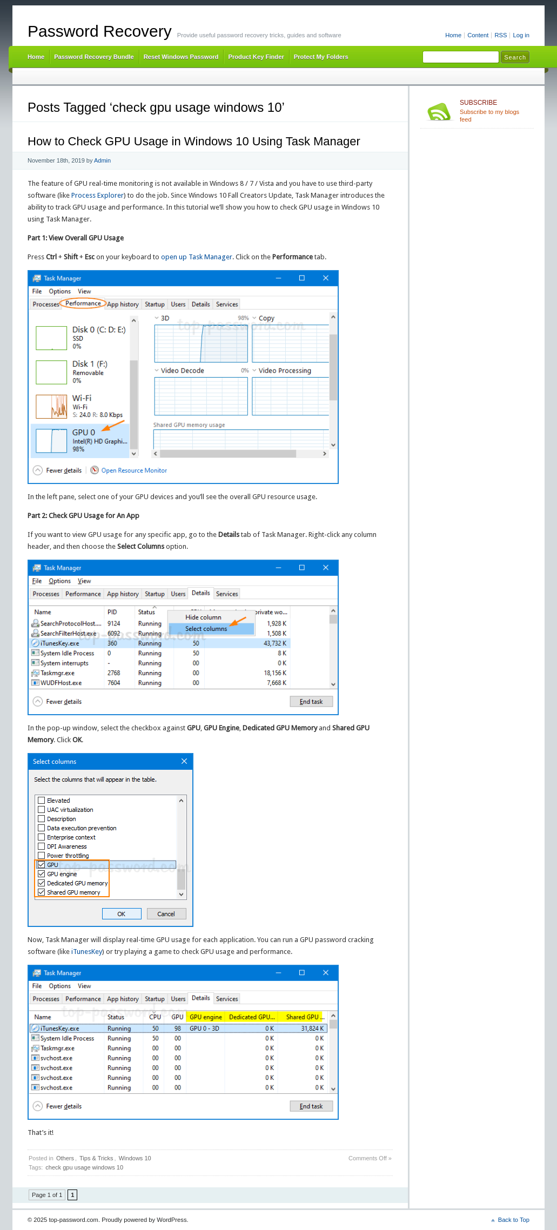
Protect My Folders (321, 56)
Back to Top (513, 1219)
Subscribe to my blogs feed (494, 111)
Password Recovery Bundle (94, 56)
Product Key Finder (256, 56)
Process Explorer (97, 195)
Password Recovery (100, 31)
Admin (102, 160)
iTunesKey (86, 951)
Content (477, 35)
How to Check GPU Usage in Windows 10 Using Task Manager (194, 141)
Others (65, 1158)
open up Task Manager (196, 257)
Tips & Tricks (96, 1158)
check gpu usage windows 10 (84, 1167)
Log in (521, 35)
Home (453, 35)
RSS (500, 35)
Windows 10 (135, 1158)
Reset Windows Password (181, 56)
